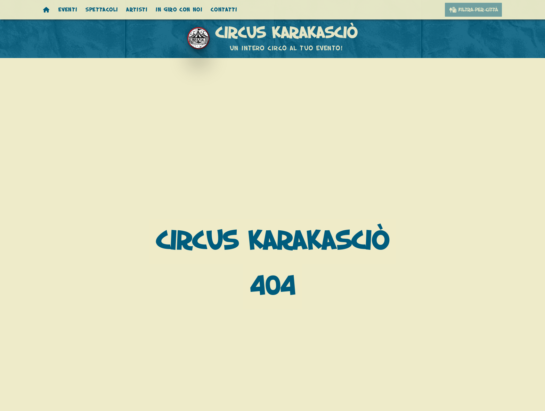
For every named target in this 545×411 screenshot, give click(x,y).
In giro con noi (179, 10)
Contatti (224, 10)
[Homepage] (46, 9)
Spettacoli (102, 10)
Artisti (136, 10)
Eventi (68, 10)
